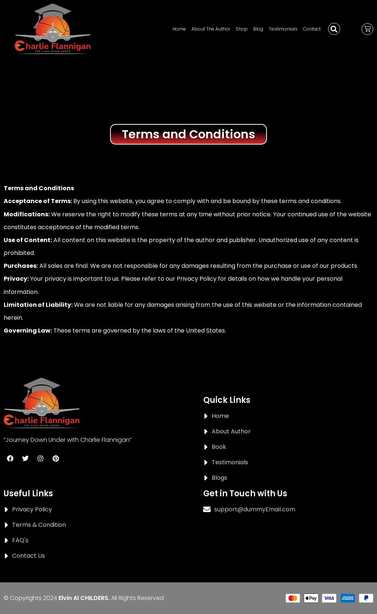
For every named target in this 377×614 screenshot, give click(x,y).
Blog (258, 29)
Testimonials (283, 29)
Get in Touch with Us (245, 493)
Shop (242, 29)
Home (179, 29)
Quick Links (226, 400)
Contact (312, 29)
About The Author (210, 29)
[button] (334, 29)
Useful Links (28, 493)
